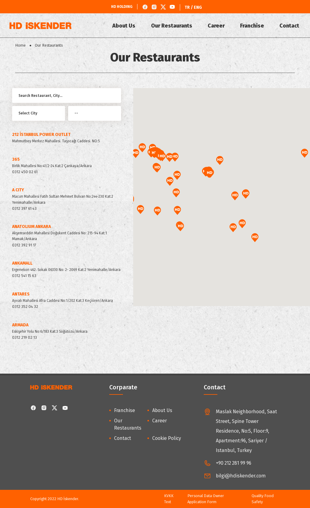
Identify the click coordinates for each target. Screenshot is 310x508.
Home (20, 45)
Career (217, 25)
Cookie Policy (166, 438)
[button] (209, 173)
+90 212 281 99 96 (233, 463)
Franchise (253, 25)
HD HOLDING (122, 7)
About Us (125, 25)
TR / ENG (193, 7)
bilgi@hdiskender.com (241, 476)
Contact (289, 25)
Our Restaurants (172, 25)
